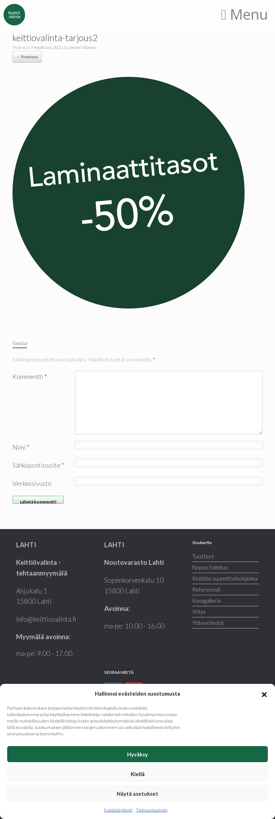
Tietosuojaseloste (152, 810)
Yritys (199, 611)
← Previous (27, 56)
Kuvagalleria (206, 600)
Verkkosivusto (32, 483)
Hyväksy (137, 754)
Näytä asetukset (137, 793)
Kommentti (30, 376)
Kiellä (138, 774)
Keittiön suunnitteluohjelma (224, 578)
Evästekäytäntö (118, 810)
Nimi (21, 447)
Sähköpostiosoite (38, 465)
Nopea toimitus (210, 567)
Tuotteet (203, 556)
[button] (264, 693)
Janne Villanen (82, 47)
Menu (244, 14)
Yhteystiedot (208, 623)
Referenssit (206, 589)
